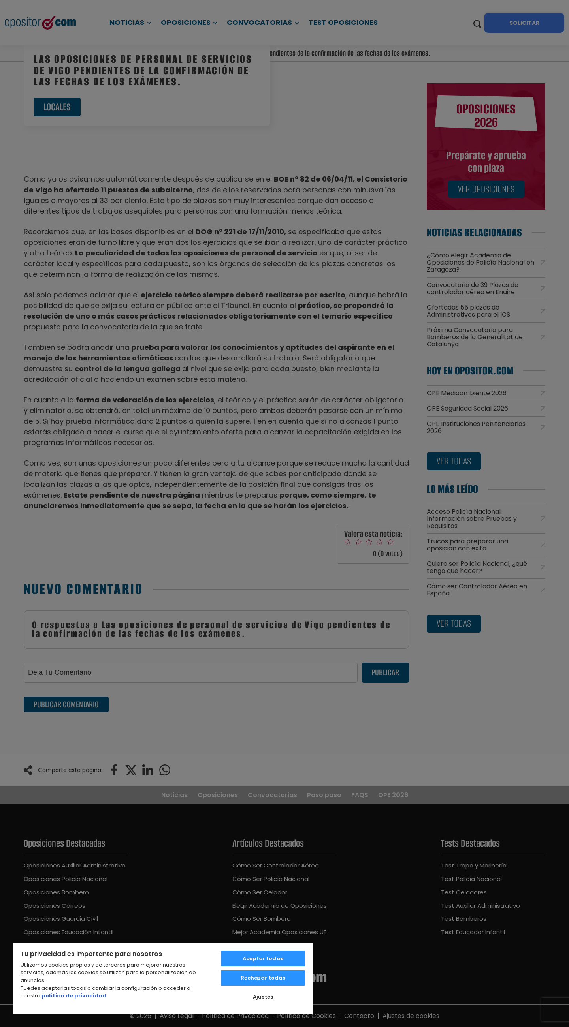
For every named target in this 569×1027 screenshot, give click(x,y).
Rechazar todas (263, 978)
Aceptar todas (263, 958)
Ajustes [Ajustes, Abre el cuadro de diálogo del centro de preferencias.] (263, 997)
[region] (163, 978)
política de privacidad (73, 995)
